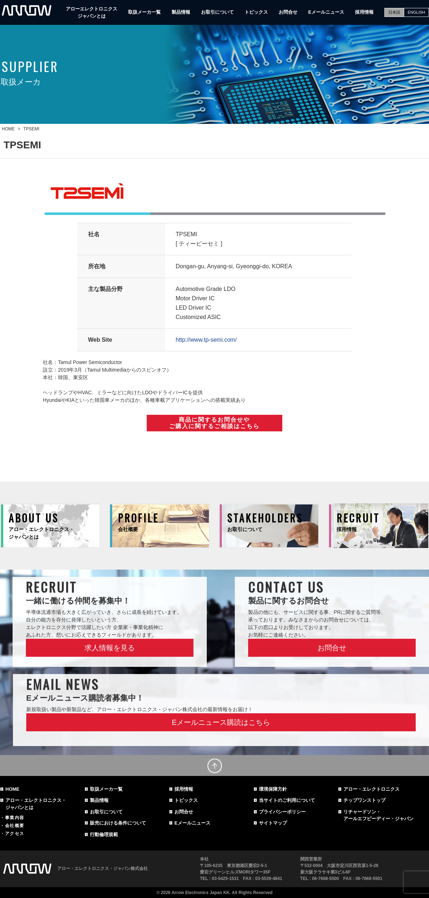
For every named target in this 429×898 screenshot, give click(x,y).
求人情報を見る (110, 648)
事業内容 (14, 817)
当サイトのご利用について (287, 800)
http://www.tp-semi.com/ (206, 340)
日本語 (394, 12)
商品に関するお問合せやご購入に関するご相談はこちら (214, 423)
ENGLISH (416, 12)
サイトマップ (273, 823)
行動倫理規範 (104, 834)
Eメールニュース (326, 12)
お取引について (217, 12)
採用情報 (364, 12)
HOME (12, 789)
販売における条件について (118, 823)
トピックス (256, 12)
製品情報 (181, 12)
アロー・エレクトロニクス (371, 789)
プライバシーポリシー (282, 811)
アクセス (14, 833)
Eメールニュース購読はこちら (221, 722)
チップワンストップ (364, 800)
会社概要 (14, 825)
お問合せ (288, 12)
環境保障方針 (273, 789)
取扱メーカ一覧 (144, 12)
